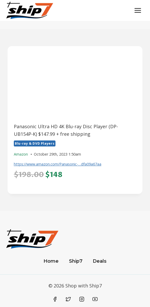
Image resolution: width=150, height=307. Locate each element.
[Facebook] (55, 299)
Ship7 (76, 261)
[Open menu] (138, 10)
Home (51, 261)
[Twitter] (68, 299)
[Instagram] (82, 299)
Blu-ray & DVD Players (34, 143)
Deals (100, 261)
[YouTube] (95, 299)
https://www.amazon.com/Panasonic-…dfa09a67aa (57, 164)
